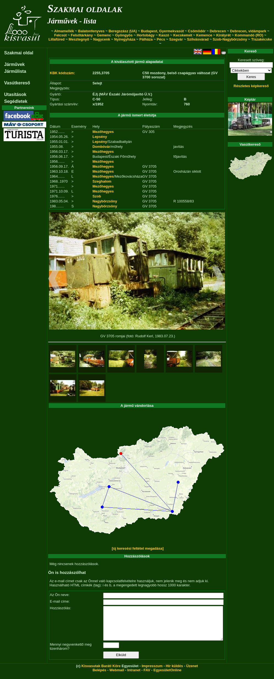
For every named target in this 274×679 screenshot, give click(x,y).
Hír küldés (174, 672)
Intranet (134, 677)
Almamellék (64, 31)
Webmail (116, 677)
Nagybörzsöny (104, 201)
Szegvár (176, 39)
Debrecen (218, 31)
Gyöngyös (124, 35)
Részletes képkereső (251, 86)
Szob (96, 196)
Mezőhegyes (103, 132)
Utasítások (15, 94)
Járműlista (15, 71)
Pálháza (146, 39)
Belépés (99, 677)
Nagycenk (101, 39)
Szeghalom (101, 181)
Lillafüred (56, 39)
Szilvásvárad (198, 39)
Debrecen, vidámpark (248, 31)
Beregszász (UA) (123, 31)
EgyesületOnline (168, 677)
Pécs (161, 39)
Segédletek (15, 101)
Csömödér (196, 31)
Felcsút (60, 35)
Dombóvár (101, 147)
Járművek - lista (71, 21)
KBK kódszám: (62, 73)
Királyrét (223, 35)
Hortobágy (146, 35)
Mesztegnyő (79, 39)
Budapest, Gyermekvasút (162, 31)
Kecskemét (182, 35)
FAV (147, 677)
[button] (54, 279)
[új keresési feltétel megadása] (138, 548)
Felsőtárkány (82, 35)
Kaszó (164, 35)
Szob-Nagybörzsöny (230, 39)
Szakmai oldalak (84, 8)
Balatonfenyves (91, 31)
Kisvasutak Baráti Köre (100, 672)
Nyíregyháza (124, 39)
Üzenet (192, 672)
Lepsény (99, 137)
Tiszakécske (261, 39)
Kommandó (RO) (249, 35)
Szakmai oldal (18, 52)
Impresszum (152, 672)
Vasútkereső (17, 83)
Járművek (14, 64)
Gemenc (104, 35)
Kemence (204, 35)
